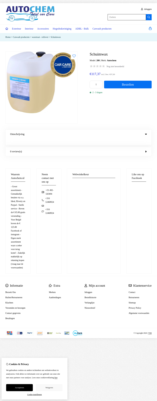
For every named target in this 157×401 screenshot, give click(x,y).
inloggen (146, 9)
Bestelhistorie (90, 291)
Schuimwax (56, 37)
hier (55, 377)
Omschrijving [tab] (78, 134)
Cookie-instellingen (34, 394)
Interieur (29, 28)
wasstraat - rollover (40, 37)
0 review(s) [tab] (78, 145)
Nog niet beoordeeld (115, 66)
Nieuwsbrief (89, 301)
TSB (150, 327)
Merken (52, 286)
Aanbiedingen (55, 291)
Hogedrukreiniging (62, 28)
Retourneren (134, 291)
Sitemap (132, 296)
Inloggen (88, 286)
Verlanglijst (89, 296)
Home (8, 37)
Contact (132, 286)
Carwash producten (101, 28)
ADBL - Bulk (82, 28)
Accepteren (19, 387)
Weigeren (49, 387)
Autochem (111, 60)
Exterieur (16, 28)
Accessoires (43, 28)
